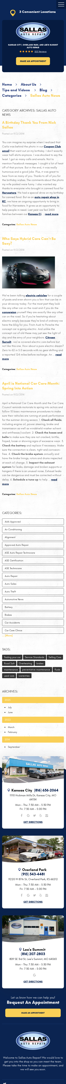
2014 (7, 739)
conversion (9, 312)
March (11, 727)
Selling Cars (55, 657)
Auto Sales (10, 583)
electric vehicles (36, 295)
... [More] (7, 635)
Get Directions (33, 822)
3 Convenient (37, 12)
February (12, 732)
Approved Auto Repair (17, 545)
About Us (28, 84)
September (14, 746)
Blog (43, 90)
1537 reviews (40, 51)
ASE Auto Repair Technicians (20, 552)
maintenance (11, 669)
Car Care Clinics (13, 630)
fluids (57, 669)
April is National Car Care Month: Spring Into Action (30, 385)
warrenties (24, 675)
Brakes (8, 614)
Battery (8, 607)
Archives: (10, 691)
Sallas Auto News (45, 95)
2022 (8, 719)
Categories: (12, 513)
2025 (8, 699)
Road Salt (9, 663)
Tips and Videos (16, 90)
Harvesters (9, 192)
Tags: (6, 649)
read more (51, 214)
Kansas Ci (34, 214)
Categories (11, 95)
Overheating (25, 663)
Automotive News (14, 599)
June (10, 712)
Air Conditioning (13, 529)
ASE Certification (14, 560)
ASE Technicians (13, 568)
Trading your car (12, 657)
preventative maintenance (36, 669)
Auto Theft (10, 591)
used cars (9, 675)
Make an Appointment (33, 61)
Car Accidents (12, 622)
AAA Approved (13, 521)
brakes (39, 663)
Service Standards (34, 657)
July (10, 707)
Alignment (10, 537)
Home (7, 84)
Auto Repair (11, 576)
